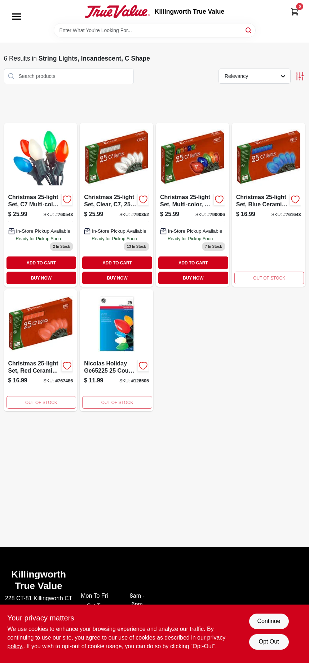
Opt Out (269, 641)
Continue (268, 621)
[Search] (249, 30)
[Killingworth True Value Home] (117, 11)
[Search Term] (155, 30)
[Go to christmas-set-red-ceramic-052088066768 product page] (41, 350)
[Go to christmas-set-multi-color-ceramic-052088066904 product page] (41, 205)
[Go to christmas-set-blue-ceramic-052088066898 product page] (268, 205)
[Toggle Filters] (300, 76)
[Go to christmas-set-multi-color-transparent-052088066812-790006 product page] (192, 205)
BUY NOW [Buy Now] (41, 278)
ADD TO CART (41, 262)
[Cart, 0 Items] (294, 12)
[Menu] (16, 16)
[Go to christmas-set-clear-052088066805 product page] (116, 205)
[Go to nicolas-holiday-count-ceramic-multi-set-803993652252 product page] (116, 350)
